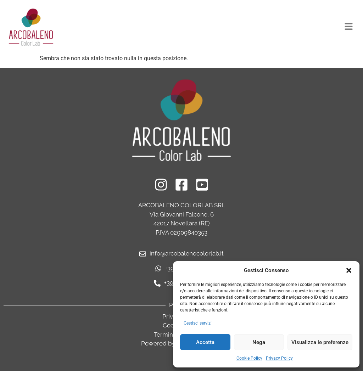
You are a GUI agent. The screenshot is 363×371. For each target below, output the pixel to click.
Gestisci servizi (198, 323)
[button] (348, 270)
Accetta (205, 342)
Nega (258, 342)
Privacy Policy (279, 358)
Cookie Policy (249, 358)
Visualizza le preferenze (319, 342)
